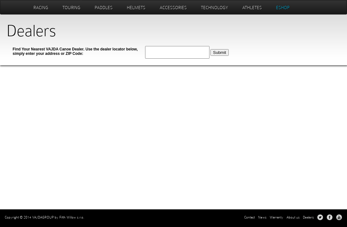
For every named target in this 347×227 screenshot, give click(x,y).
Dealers (308, 217)
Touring (71, 7)
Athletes (252, 7)
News (262, 217)
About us (293, 217)
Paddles (104, 7)
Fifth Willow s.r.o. (71, 217)
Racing (40, 7)
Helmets (136, 7)
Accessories (173, 7)
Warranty (276, 217)
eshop (283, 7)
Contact (249, 217)
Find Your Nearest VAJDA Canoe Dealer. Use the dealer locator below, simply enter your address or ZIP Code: (75, 51)
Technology (214, 7)
